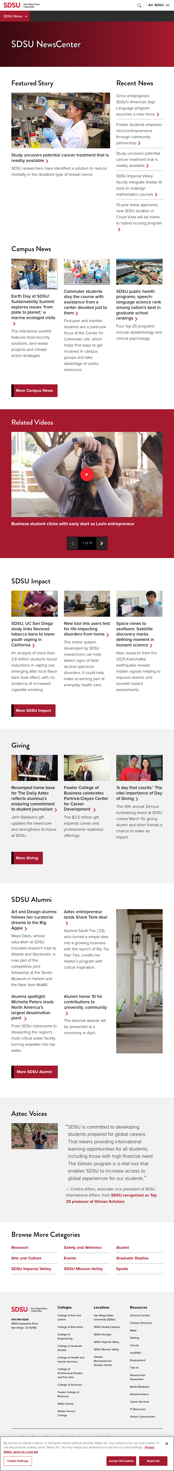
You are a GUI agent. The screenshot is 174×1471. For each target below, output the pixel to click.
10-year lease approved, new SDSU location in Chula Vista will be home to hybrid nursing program (139, 214)
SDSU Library (65, 1404)
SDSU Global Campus (107, 1327)
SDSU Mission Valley (83, 1269)
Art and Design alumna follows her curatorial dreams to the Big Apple (34, 920)
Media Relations (140, 1387)
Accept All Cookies (121, 1461)
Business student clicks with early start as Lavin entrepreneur (72, 523)
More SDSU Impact (33, 710)
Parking (134, 1338)
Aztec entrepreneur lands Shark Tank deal (85, 914)
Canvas (134, 1345)
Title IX (134, 1368)
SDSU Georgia (102, 1334)
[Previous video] (72, 543)
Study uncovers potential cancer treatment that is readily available (138, 159)
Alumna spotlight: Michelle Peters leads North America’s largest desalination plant (32, 1007)
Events (70, 1258)
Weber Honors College (66, 1413)
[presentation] (64, 1308)
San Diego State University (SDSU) (104, 1318)
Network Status (139, 1394)
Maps (133, 1330)
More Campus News (34, 391)
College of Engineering (65, 1337)
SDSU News (13, 16)
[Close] (167, 1444)
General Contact (140, 1315)
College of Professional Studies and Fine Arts (70, 1373)
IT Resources (138, 1409)
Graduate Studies (132, 1258)
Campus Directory (141, 1323)
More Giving (27, 858)
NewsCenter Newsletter (137, 1377)
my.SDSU (135, 1353)
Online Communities (142, 1417)
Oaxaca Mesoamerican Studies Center (103, 1361)
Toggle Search (139, 5)
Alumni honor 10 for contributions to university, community (85, 1002)
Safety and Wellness (83, 1248)
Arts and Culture (26, 1258)
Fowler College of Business (68, 1394)
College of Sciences (70, 1385)
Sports (122, 1269)
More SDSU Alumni (34, 1072)
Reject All (153, 1461)
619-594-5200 (20, 1320)
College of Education (70, 1327)
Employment (137, 1360)
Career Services (139, 1402)
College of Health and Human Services (71, 1360)
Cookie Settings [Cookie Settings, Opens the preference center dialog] (17, 1461)
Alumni (122, 1248)
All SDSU (158, 5)
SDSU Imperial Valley (31, 1269)
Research (19, 1248)
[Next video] (101, 543)
